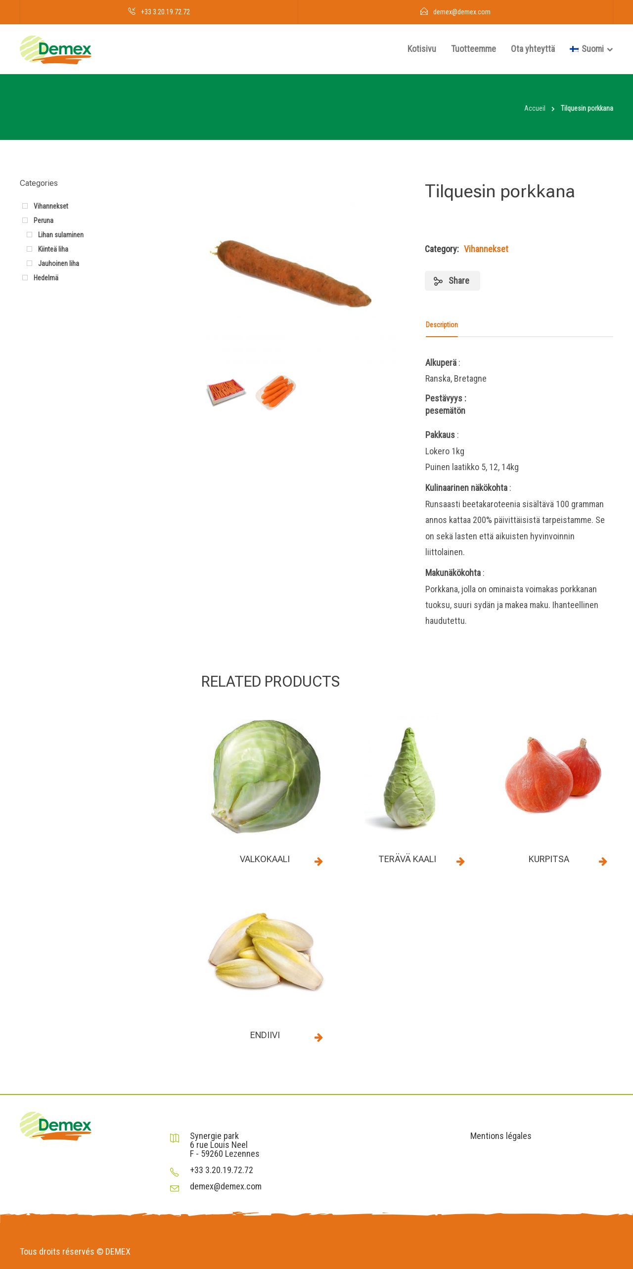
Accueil (534, 108)
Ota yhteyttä (533, 49)
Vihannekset (486, 249)
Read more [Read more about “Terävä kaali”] (461, 861)
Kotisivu (421, 49)
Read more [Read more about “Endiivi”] (319, 1037)
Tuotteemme (473, 49)
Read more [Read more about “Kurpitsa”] (603, 861)
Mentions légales (501, 1136)
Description (442, 325)
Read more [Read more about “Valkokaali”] (319, 861)
